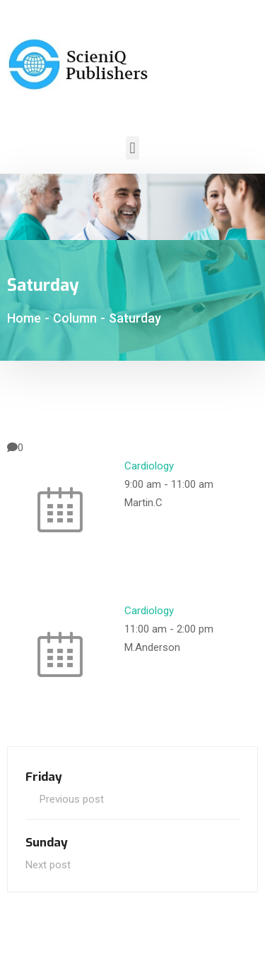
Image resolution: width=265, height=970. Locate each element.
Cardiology (149, 466)
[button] (132, 148)
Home (24, 318)
